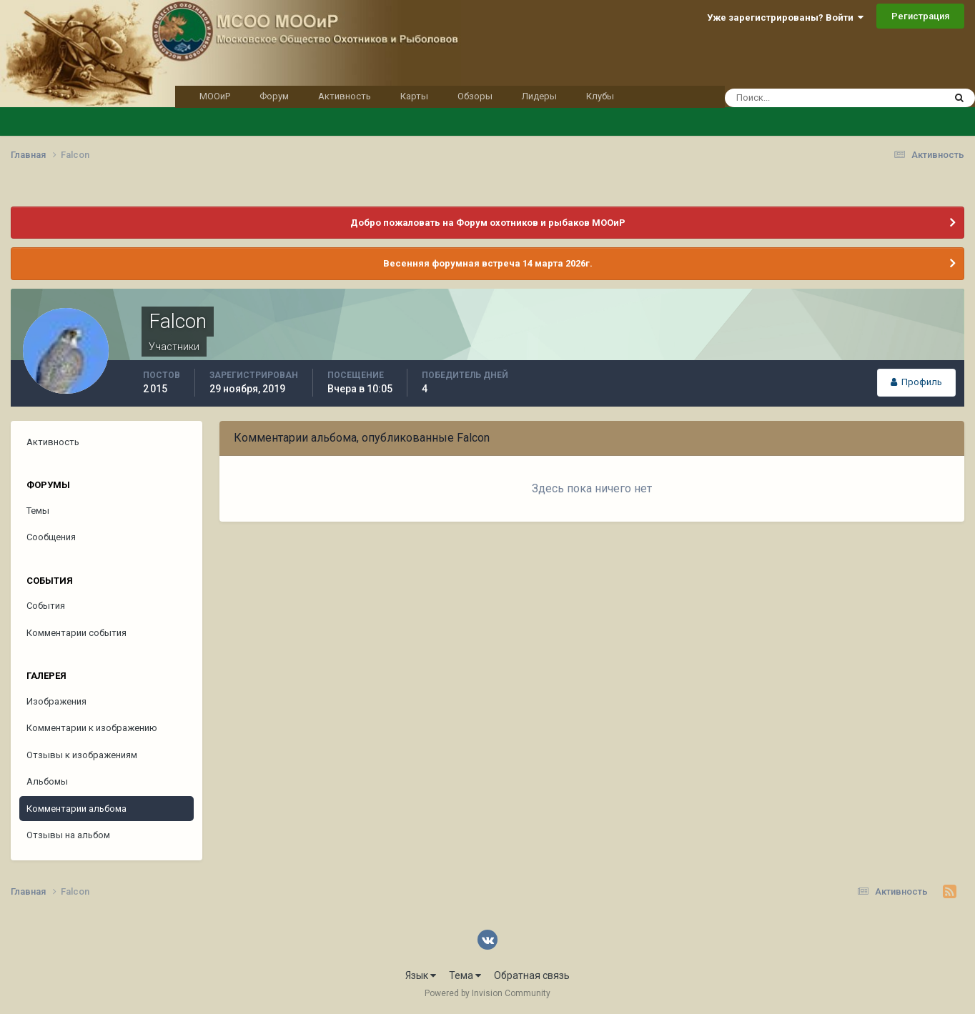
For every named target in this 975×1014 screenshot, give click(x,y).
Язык (420, 975)
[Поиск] (807, 98)
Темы (37, 510)
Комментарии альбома (76, 808)
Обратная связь (532, 975)
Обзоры (475, 96)
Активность (344, 96)
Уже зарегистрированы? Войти (785, 17)
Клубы (600, 96)
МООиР (214, 96)
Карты (414, 96)
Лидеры (539, 96)
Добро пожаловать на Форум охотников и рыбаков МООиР (487, 222)
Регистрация (920, 16)
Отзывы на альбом (68, 835)
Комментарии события (76, 632)
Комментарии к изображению (91, 727)
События (45, 605)
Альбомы (47, 781)
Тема (465, 975)
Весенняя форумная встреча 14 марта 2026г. (488, 263)
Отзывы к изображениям (81, 755)
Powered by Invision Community (487, 993)
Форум (274, 96)
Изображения (56, 701)
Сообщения (51, 537)
